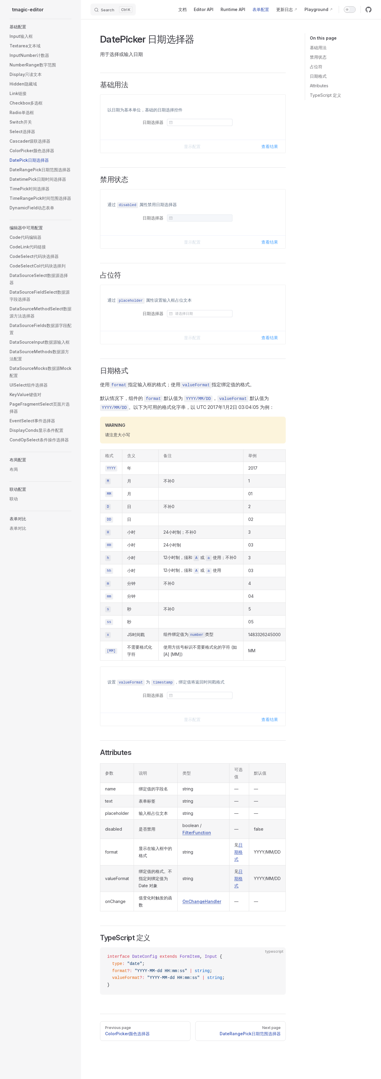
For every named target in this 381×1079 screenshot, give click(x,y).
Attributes (319, 85)
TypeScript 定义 (325, 95)
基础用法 (318, 47)
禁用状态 (318, 57)
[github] (368, 9)
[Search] (113, 9)
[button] (40, 27)
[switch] (350, 9)
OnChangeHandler (201, 901)
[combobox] (202, 122)
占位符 (316, 66)
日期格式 (318, 76)
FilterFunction (196, 832)
